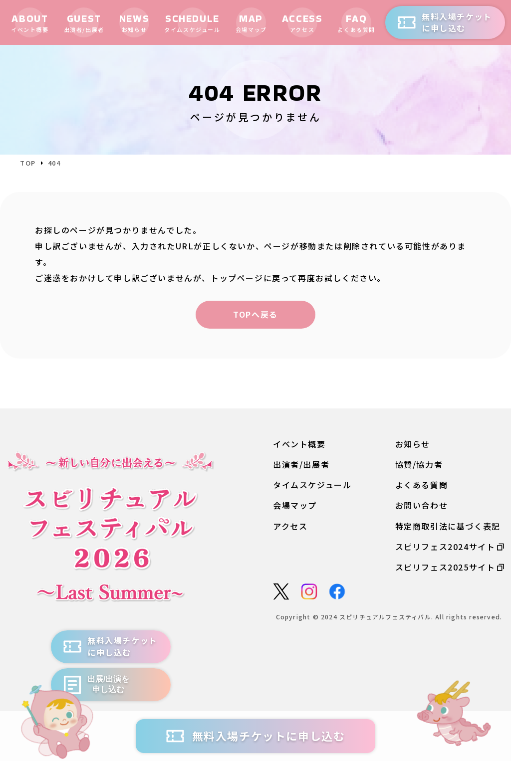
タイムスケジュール (312, 485)
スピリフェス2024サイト (450, 547)
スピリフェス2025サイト (450, 567)
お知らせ (412, 444)
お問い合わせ (421, 505)
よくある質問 (421, 485)
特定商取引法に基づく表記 (448, 526)
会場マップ (295, 505)
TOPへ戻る (255, 314)
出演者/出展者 (301, 464)
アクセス (290, 526)
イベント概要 (299, 444)
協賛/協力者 (419, 464)
